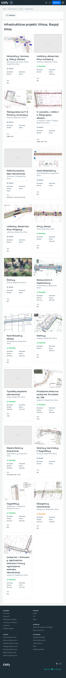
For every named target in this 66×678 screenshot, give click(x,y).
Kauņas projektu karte (10, 640)
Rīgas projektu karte (9, 652)
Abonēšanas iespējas (10, 619)
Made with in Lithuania (52, 669)
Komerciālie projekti (39, 640)
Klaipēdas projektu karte (10, 643)
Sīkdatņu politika (8, 628)
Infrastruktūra (37, 643)
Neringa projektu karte (10, 649)
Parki (34, 646)
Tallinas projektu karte (10, 655)
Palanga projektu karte (10, 646)
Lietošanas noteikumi (10, 622)
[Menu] (63, 3)
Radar (35, 613)
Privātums (6, 625)
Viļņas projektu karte (9, 637)
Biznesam (56, 2)
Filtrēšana (10, 15)
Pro (34, 616)
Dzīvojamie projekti (39, 637)
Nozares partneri (38, 630)
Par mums (6, 613)
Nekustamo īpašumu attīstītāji (42, 627)
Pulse (34, 619)
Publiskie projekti (38, 649)
